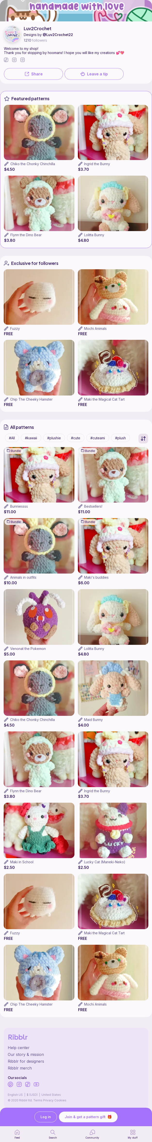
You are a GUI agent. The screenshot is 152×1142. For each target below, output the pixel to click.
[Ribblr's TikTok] (27, 1085)
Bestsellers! (93, 506)
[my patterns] (133, 1134)
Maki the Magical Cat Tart (104, 399)
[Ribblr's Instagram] (19, 1085)
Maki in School (21, 862)
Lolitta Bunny (94, 235)
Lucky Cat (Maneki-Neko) (104, 862)
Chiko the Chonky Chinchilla (32, 164)
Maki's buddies (96, 577)
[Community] (92, 1134)
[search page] (53, 1134)
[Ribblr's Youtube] (36, 1084)
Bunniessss (19, 506)
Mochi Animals (95, 328)
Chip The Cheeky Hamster (31, 399)
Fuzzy (15, 328)
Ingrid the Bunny (97, 164)
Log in (45, 1117)
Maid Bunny (93, 720)
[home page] (17, 1134)
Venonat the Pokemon (28, 649)
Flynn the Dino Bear (26, 235)
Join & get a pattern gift (88, 1117)
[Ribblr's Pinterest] (10, 1085)
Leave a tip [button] (94, 74)
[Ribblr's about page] (76, 1054)
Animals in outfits (23, 577)
